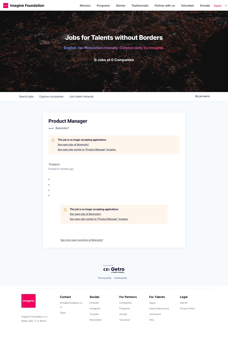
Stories (120, 5)
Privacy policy (104, 278)
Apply (218, 5)
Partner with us (165, 5)
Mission (85, 5)
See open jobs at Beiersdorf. (73, 144)
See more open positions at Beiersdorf (82, 240)
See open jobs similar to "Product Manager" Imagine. (87, 149)
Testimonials (140, 5)
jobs (26, 96)
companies (51, 96)
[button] (5, 5)
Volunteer (187, 5)
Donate (205, 5)
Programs (103, 5)
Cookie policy (120, 278)
